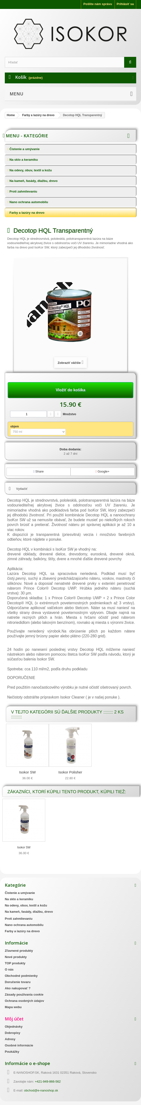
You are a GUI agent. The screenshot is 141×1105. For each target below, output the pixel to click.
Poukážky (12, 1051)
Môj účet (14, 1019)
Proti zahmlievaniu (23, 191)
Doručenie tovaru (18, 982)
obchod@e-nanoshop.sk (41, 1090)
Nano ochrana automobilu (28, 202)
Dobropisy (12, 1033)
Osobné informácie (19, 1045)
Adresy (10, 1039)
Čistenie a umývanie (24, 149)
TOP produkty (15, 963)
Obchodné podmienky (21, 976)
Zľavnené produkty (19, 950)
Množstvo (69, 414)
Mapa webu (13, 1007)
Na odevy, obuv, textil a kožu (30, 170)
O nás (9, 969)
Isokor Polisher (70, 772)
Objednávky (14, 1026)
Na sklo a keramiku (23, 159)
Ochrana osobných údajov (24, 1001)
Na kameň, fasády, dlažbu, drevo (33, 181)
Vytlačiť (22, 489)
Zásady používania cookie (24, 994)
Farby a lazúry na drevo (27, 212)
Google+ (102, 471)
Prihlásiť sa (125, 4)
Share (38, 471)
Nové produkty (16, 957)
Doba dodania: (70, 449)
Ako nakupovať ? (18, 988)
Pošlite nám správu (97, 4)
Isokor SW (27, 772)
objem (15, 426)
